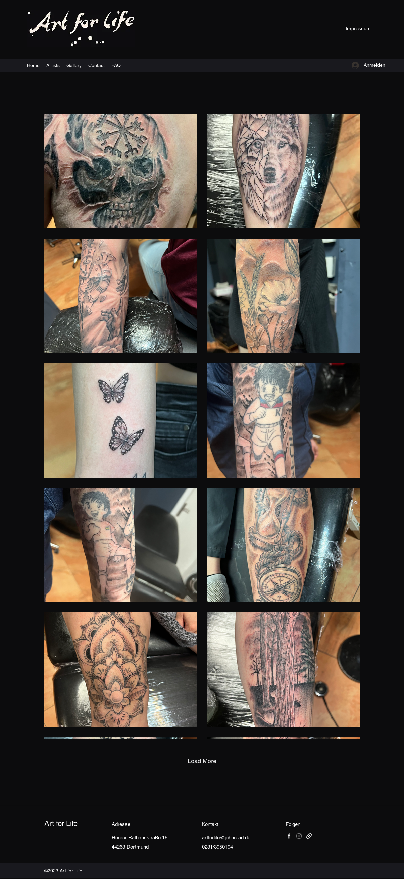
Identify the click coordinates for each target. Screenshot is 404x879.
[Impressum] (358, 28)
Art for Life (61, 823)
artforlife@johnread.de (226, 837)
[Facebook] (289, 836)
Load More (202, 760)
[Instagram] (299, 836)
